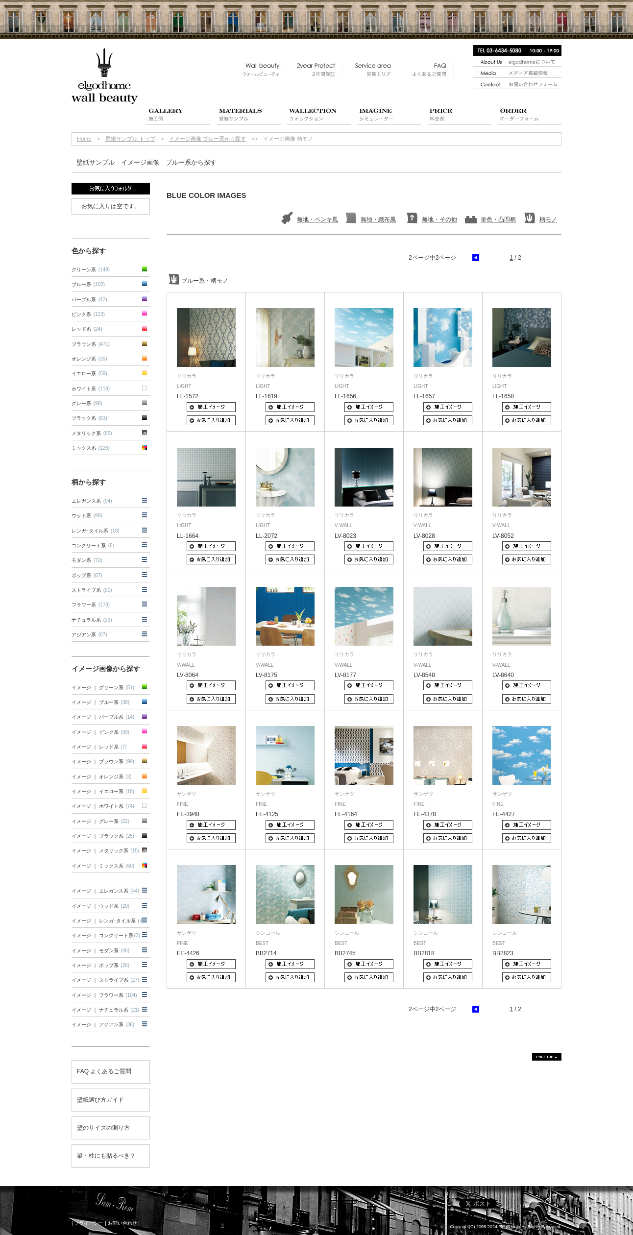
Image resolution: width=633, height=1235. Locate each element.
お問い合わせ (122, 1223)
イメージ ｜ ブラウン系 (103, 761)
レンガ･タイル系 (96, 530)
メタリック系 (92, 433)
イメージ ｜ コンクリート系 (106, 935)
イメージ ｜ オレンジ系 (102, 776)
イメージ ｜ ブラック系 (103, 836)
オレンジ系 (89, 359)
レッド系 (87, 329)
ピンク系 (88, 314)
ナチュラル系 (92, 620)
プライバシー (88, 1223)
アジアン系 (89, 634)
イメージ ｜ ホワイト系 (103, 806)
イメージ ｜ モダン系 (100, 950)
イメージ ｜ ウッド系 (100, 906)
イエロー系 (89, 373)
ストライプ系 (92, 590)
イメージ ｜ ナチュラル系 (105, 1010)
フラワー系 (91, 604)
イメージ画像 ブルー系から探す (207, 139)
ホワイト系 (91, 388)
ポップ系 (87, 575)
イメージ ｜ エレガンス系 (105, 891)
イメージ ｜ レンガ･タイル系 (108, 920)
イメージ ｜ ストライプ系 (105, 980)
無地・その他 (439, 219)
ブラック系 (89, 418)
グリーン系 (91, 269)
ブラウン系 (91, 344)
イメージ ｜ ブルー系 (100, 702)
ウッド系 (87, 515)
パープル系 (89, 299)
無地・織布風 (378, 219)
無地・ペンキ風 (317, 219)
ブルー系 (88, 284)
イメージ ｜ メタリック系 (105, 850)
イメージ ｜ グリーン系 (103, 687)
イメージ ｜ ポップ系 (100, 965)
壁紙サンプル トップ (130, 139)
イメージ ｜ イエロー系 (103, 791)
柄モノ (548, 219)
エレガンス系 (92, 501)
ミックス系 (91, 448)
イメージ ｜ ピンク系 (100, 732)
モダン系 (87, 560)
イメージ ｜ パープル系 (103, 717)
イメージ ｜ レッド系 (99, 747)
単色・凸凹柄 (498, 219)
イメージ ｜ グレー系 (100, 821)
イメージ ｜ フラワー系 (104, 995)
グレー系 (87, 403)
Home (84, 139)
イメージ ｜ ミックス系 (103, 866)
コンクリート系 (93, 545)
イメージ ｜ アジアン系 (103, 1024)
